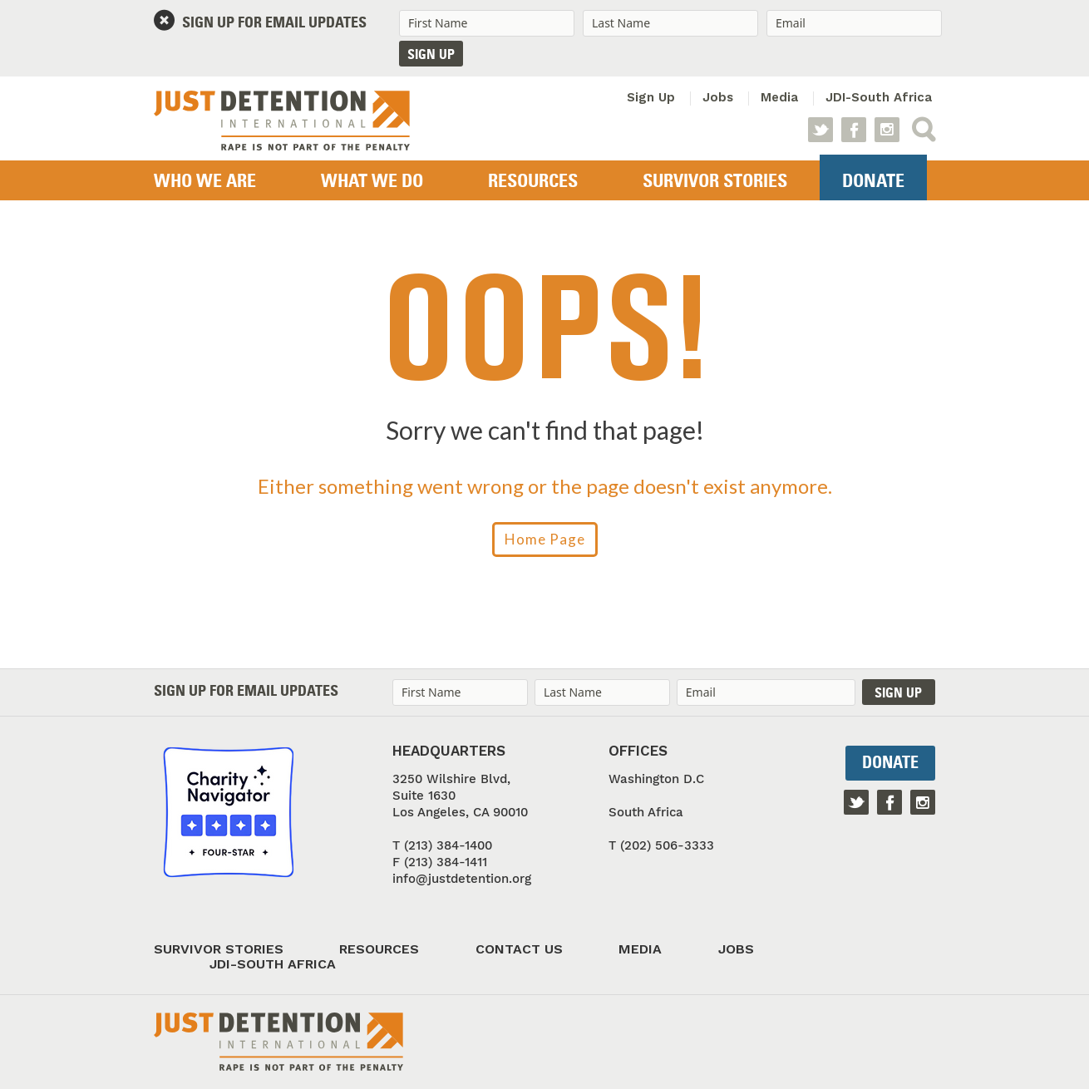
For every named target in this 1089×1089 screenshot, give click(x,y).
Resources (533, 182)
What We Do (372, 182)
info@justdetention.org (461, 878)
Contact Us (519, 949)
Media (779, 97)
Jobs (717, 97)
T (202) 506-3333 (661, 845)
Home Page (545, 539)
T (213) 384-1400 (442, 845)
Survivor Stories (715, 182)
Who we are (205, 182)
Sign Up (651, 97)
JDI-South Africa (878, 97)
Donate (873, 182)
